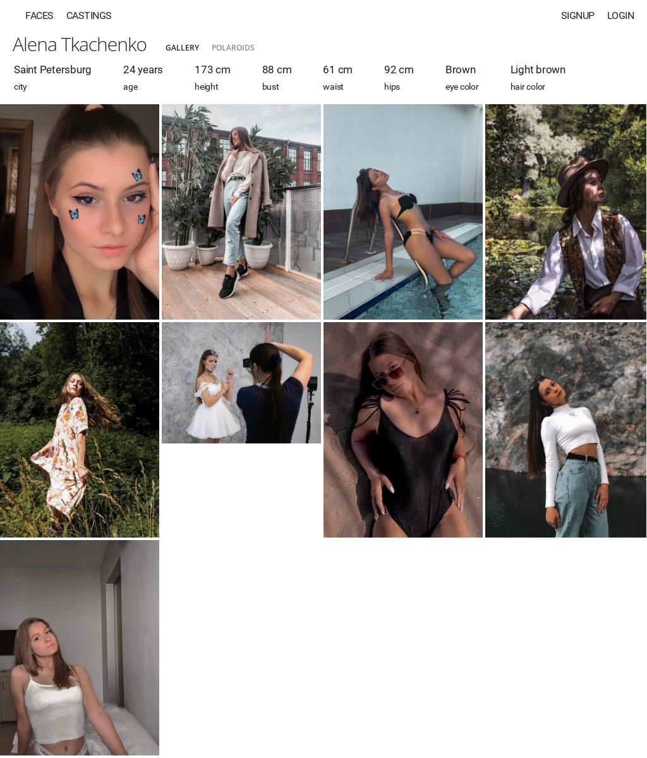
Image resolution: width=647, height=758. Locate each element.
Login (620, 15)
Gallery (182, 47)
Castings (89, 15)
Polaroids (233, 47)
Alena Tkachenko (80, 44)
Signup (578, 15)
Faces (39, 15)
